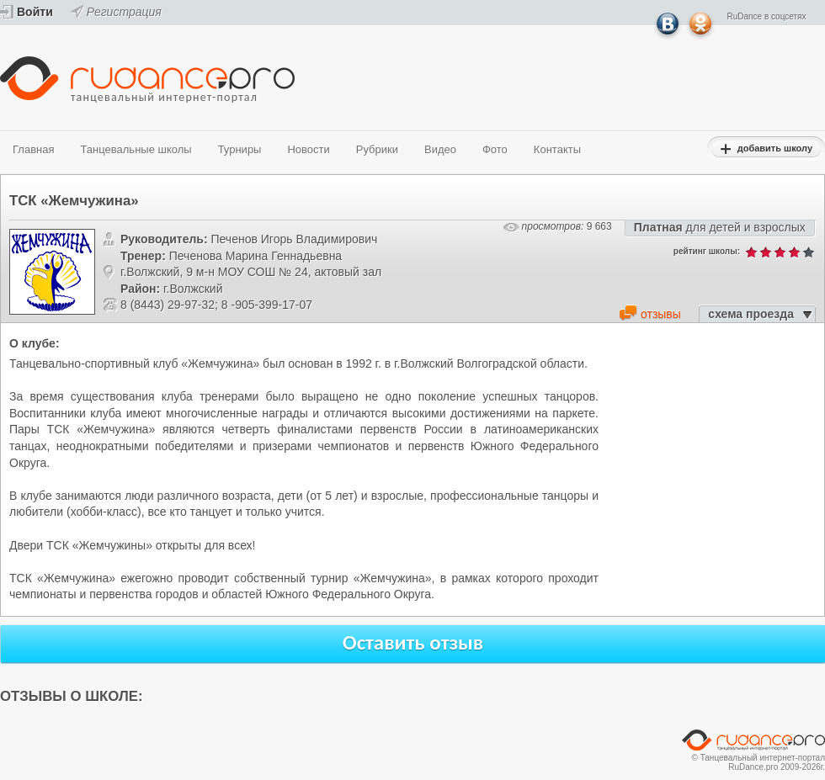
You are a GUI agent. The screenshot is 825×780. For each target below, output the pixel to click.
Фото (495, 149)
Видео (440, 149)
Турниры (240, 149)
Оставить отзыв (413, 642)
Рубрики (377, 149)
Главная (33, 149)
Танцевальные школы (135, 149)
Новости (308, 149)
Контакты (557, 149)
